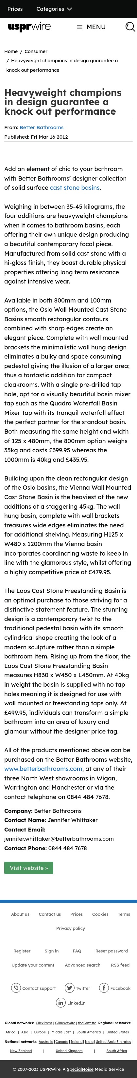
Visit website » (29, 867)
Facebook (115, 988)
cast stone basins (75, 187)
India (89, 1042)
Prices (15, 9)
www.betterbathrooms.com (43, 769)
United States (118, 1032)
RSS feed (120, 965)
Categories (54, 9)
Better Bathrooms (41, 127)
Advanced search (82, 965)
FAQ (77, 950)
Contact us (50, 914)
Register (21, 950)
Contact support (33, 988)
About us (20, 914)
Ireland (77, 1042)
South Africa (117, 1051)
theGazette (87, 1023)
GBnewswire (65, 1023)
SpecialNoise (80, 1069)
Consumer (36, 51)
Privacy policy (70, 928)
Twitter (77, 988)
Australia (46, 1042)
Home (11, 51)
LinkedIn (71, 1003)
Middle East (61, 1032)
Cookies (100, 914)
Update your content (33, 965)
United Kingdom (69, 1051)
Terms (124, 914)
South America (89, 1032)
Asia (24, 1032)
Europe (40, 1032)
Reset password (111, 950)
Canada (62, 1042)
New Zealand (21, 1051)
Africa (10, 1032)
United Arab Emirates (113, 1042)
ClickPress (44, 1023)
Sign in (52, 950)
